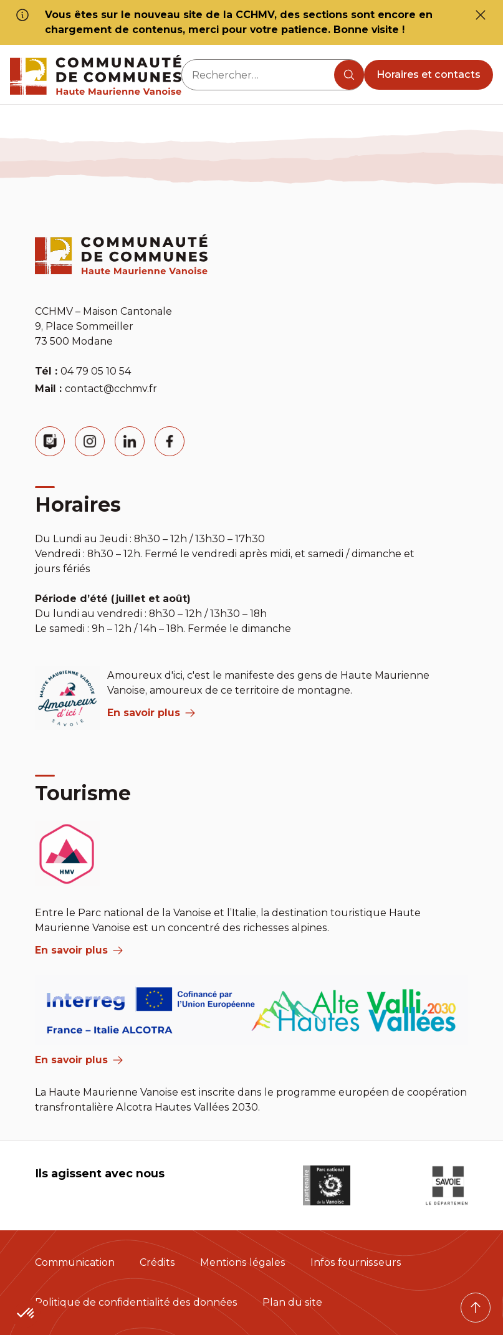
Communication (75, 1262)
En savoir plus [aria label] (151, 713)
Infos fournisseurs (355, 1262)
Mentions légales (242, 1262)
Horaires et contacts (428, 74)
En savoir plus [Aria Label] (79, 1060)
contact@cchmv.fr (111, 389)
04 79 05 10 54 (95, 371)
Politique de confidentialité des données (136, 1302)
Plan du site (292, 1302)
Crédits (157, 1262)
